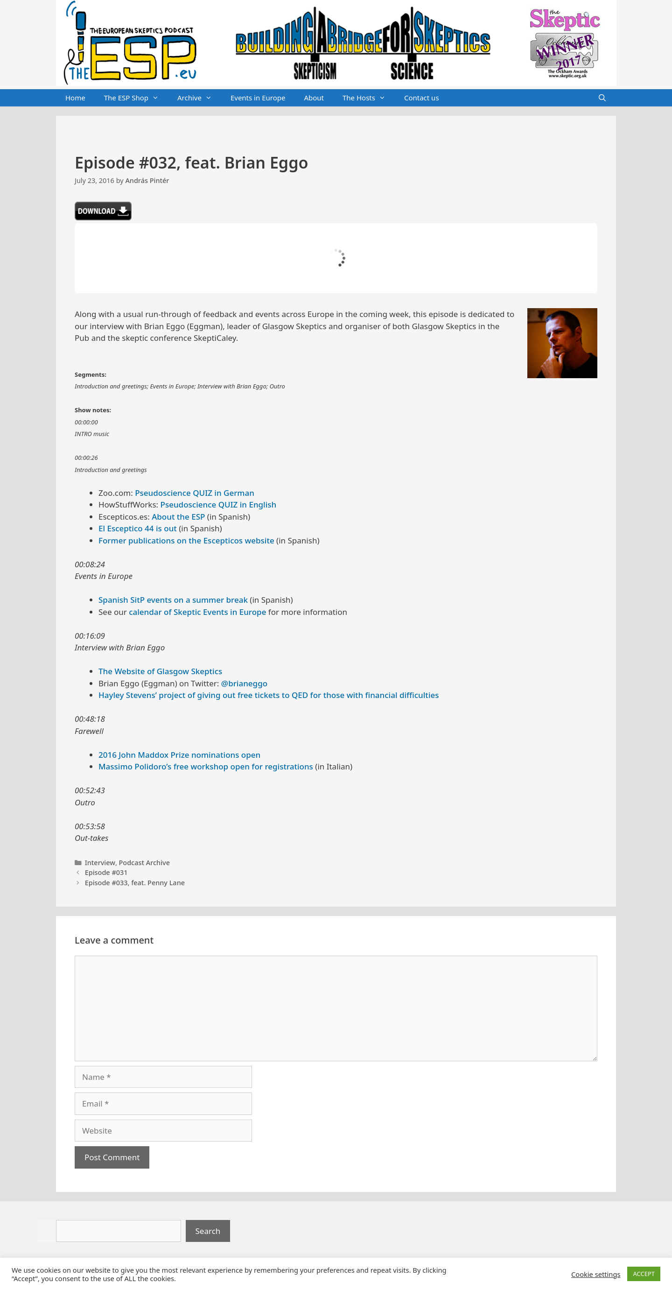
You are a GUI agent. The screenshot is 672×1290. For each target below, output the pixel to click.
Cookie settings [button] (595, 1274)
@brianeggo (244, 683)
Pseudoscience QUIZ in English (219, 504)
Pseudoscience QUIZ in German (194, 492)
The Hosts (369, 98)
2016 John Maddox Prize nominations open (179, 754)
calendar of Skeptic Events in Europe (197, 611)
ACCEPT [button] (644, 1273)
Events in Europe (258, 97)
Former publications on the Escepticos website (186, 540)
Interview (100, 862)
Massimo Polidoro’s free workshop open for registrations (205, 766)
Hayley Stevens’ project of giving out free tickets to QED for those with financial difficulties (268, 695)
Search (208, 1231)
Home (75, 97)
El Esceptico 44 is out (137, 528)
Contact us (421, 97)
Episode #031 (106, 872)
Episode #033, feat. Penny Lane (135, 882)
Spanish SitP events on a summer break (173, 599)
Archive (199, 98)
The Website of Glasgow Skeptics (160, 671)
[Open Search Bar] (602, 98)
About (314, 97)
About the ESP (178, 516)
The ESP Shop (136, 98)
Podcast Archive (144, 862)
